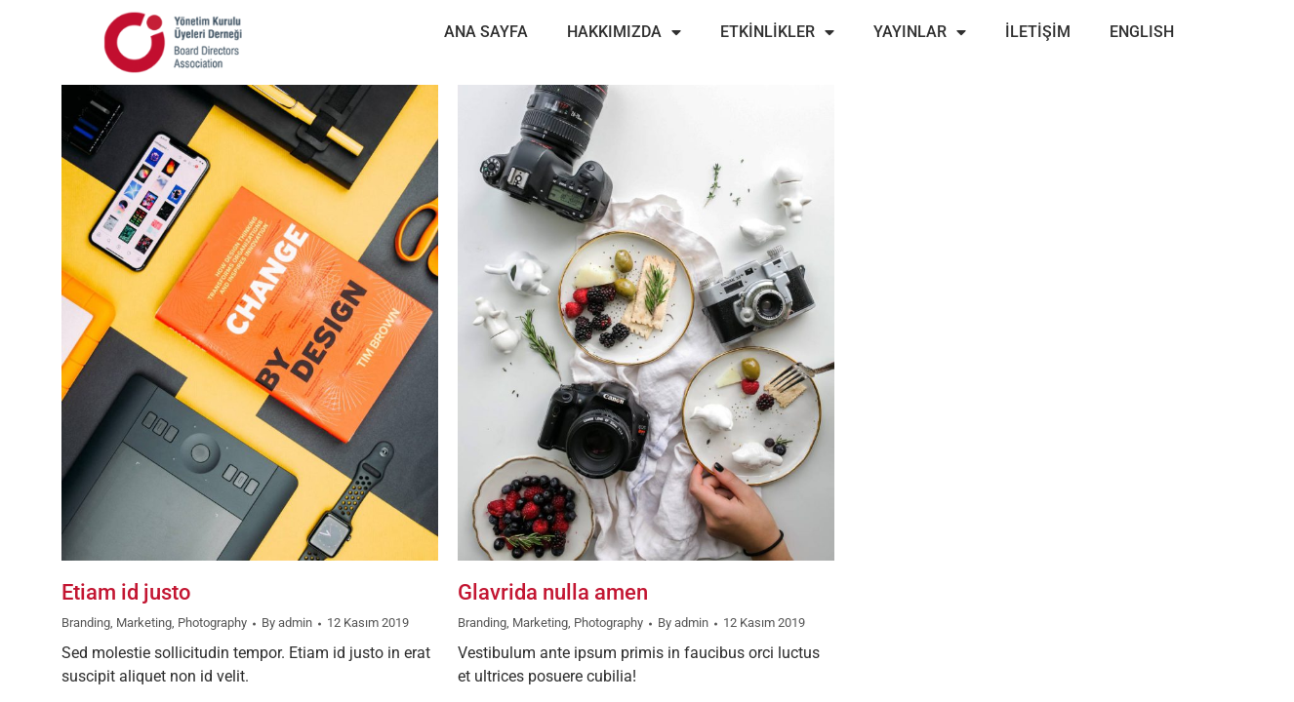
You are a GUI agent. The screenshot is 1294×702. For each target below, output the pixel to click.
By (287, 622)
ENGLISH (1142, 31)
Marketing (144, 622)
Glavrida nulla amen (553, 592)
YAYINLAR (919, 32)
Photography (212, 622)
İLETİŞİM (1038, 31)
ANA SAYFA (486, 31)
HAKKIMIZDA (624, 32)
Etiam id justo (125, 592)
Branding (85, 622)
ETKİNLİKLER (777, 32)
